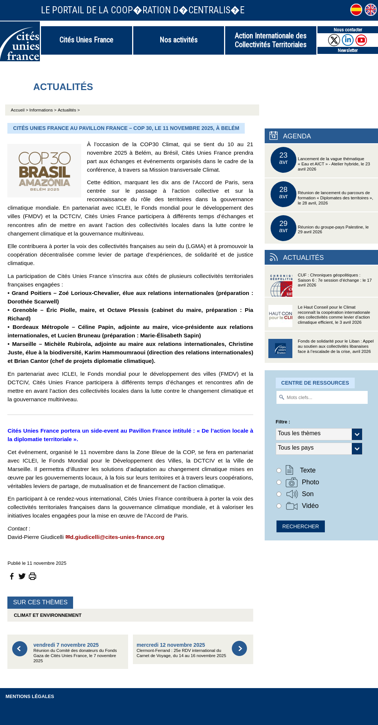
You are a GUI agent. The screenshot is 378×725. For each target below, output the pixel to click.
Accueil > (20, 110)
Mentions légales (30, 696)
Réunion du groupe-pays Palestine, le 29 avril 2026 (320, 228)
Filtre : (283, 422)
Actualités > (69, 110)
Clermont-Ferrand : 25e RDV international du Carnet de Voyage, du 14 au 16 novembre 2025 (181, 650)
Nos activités (178, 39)
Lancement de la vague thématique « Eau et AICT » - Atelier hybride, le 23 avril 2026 (320, 160)
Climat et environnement (46, 615)
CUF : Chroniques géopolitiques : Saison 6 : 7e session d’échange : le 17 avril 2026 (320, 285)
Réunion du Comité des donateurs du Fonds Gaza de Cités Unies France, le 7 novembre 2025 (75, 652)
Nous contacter (348, 29)
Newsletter (348, 50)
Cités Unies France (86, 39)
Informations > (43, 110)
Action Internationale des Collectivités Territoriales (270, 40)
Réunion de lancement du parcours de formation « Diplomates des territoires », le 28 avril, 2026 (322, 194)
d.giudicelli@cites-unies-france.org (117, 537)
